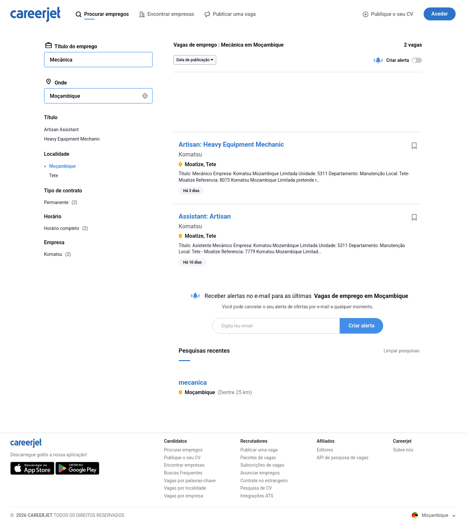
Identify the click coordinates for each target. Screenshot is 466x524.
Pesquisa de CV (256, 488)
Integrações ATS (256, 495)
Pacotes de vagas (258, 457)
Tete (53, 175)
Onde (56, 82)
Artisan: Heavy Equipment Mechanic (231, 144)
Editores (325, 449)
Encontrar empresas (184, 465)
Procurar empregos (183, 449)
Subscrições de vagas (262, 465)
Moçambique (62, 166)
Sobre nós (403, 449)
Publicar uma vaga (259, 449)
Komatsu (190, 154)
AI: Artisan (205, 216)
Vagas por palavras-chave (190, 480)
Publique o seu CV (388, 14)
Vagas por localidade (185, 488)
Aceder (439, 14)
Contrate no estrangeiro (264, 480)
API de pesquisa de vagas (343, 457)
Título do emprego (71, 46)
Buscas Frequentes (183, 472)
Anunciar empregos (260, 472)
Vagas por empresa (183, 495)
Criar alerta (361, 326)
